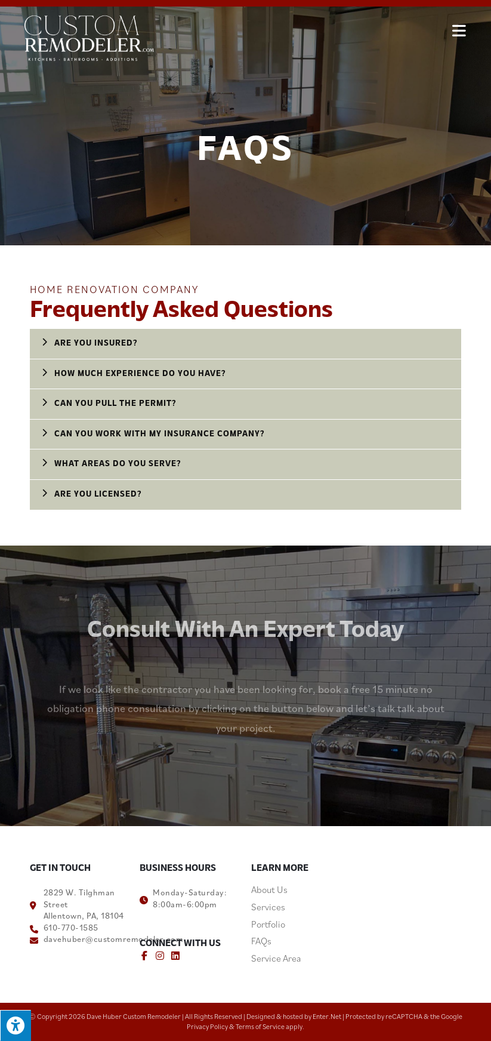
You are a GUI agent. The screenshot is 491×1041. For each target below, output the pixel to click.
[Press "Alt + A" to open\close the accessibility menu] (15, 1025)
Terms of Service (260, 1026)
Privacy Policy (207, 1026)
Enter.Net (327, 1016)
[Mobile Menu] (459, 29)
